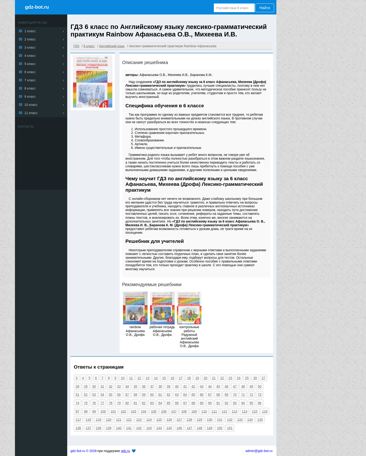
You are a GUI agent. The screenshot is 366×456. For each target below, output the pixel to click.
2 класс (30, 39)
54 (102, 394)
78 (111, 403)
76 (94, 403)
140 (118, 428)
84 (160, 403)
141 (128, 428)
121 (118, 419)
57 (127, 394)
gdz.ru (125, 451)
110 (204, 411)
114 (244, 411)
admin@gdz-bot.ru (259, 451)
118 (88, 419)
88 (193, 403)
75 (86, 403)
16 (172, 378)
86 (177, 403)
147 (189, 428)
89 (202, 403)
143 (149, 428)
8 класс (30, 88)
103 (133, 411)
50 (259, 386)
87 (185, 403)
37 (152, 386)
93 (235, 403)
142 (139, 428)
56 (119, 394)
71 (243, 394)
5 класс (30, 64)
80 (127, 403)
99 (94, 411)
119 (98, 419)
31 (102, 386)
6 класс (30, 72)
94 (243, 403)
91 (218, 403)
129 (199, 419)
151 (229, 428)
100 (103, 411)
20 (206, 378)
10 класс (31, 105)
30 (94, 386)
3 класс (30, 47)
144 (159, 428)
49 (251, 386)
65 (193, 394)
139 (108, 428)
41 (185, 386)
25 (247, 378)
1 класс (30, 31)
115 (254, 411)
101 (113, 411)
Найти (264, 8)
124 (149, 419)
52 (86, 394)
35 (135, 386)
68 (218, 394)
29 (86, 386)
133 (240, 419)
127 (179, 419)
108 (184, 411)
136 (78, 428)
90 (210, 403)
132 (229, 419)
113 (234, 411)
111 (214, 411)
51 (77, 394)
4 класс (30, 55)
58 (135, 394)
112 (224, 411)
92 (226, 403)
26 (255, 378)
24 (238, 378)
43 (202, 386)
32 (111, 386)
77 (102, 403)
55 (111, 394)
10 (123, 378)
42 (193, 386)
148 (199, 428)
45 (218, 386)
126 (169, 419)
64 (185, 394)
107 (173, 411)
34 (127, 386)
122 (128, 419)
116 (264, 411)
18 (189, 378)
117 (78, 419)
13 (147, 378)
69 (226, 394)
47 (235, 386)
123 (139, 419)
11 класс (31, 113)
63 (177, 394)
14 (156, 378)
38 (160, 386)
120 (108, 419)
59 (144, 394)
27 (263, 378)
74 (77, 403)
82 (144, 403)
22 (222, 378)
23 (230, 378)
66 (202, 394)
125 (159, 419)
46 (226, 386)
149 (209, 428)
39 (168, 386)
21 (214, 378)
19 (197, 378)
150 (219, 428)
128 (189, 419)
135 (260, 419)
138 (98, 428)
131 (219, 419)
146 (179, 428)
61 (160, 394)
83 (152, 403)
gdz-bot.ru (37, 7)
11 (131, 378)
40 (177, 386)
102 (123, 411)
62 (168, 394)
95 (251, 403)
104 (143, 411)
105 (153, 411)
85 (168, 403)
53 (94, 394)
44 (210, 386)
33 (119, 386)
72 (251, 394)
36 (144, 386)
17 (181, 378)
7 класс (30, 80)
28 (77, 386)
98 (86, 411)
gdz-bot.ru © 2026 (83, 451)
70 (235, 394)
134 (250, 419)
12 (139, 378)
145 (169, 428)
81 (135, 403)
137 (88, 428)
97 (77, 411)
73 (259, 394)
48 (243, 386)
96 (259, 403)
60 (152, 394)
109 (194, 411)
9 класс (30, 96)
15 (164, 378)
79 (119, 403)
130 (209, 419)
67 (210, 394)
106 (163, 411)
